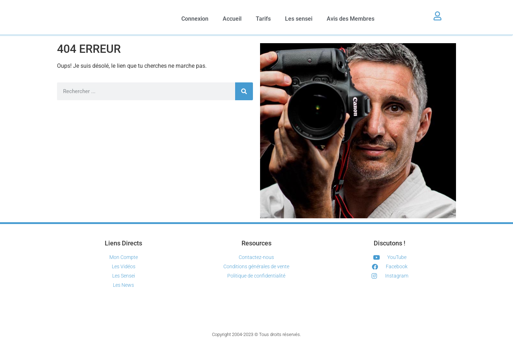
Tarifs (263, 18)
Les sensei (298, 18)
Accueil (232, 18)
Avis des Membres (350, 18)
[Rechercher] (244, 91)
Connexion (194, 18)
